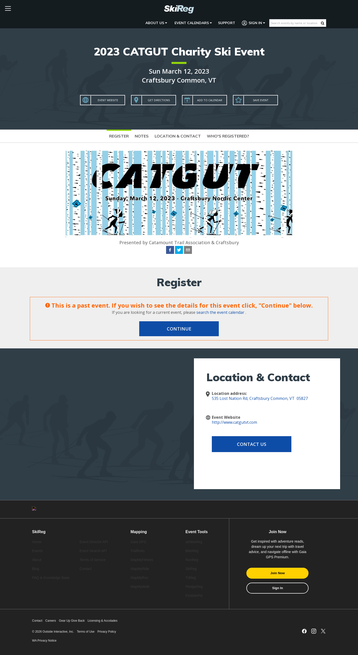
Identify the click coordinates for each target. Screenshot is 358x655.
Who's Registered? (228, 136)
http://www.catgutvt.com (234, 422)
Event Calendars (193, 23)
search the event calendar (220, 312)
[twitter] (179, 250)
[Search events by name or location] (295, 23)
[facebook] (170, 250)
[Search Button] (322, 23)
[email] (188, 250)
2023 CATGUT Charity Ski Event (179, 51)
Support (226, 23)
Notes (142, 136)
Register (119, 136)
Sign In (253, 23)
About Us (156, 23)
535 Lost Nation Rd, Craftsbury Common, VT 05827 (260, 398)
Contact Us (251, 444)
